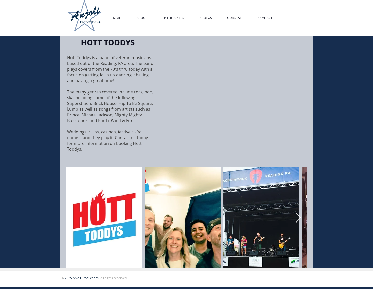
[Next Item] (299, 218)
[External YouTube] (234, 99)
